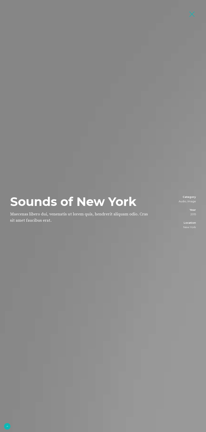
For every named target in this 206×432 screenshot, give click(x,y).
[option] (103, 216)
